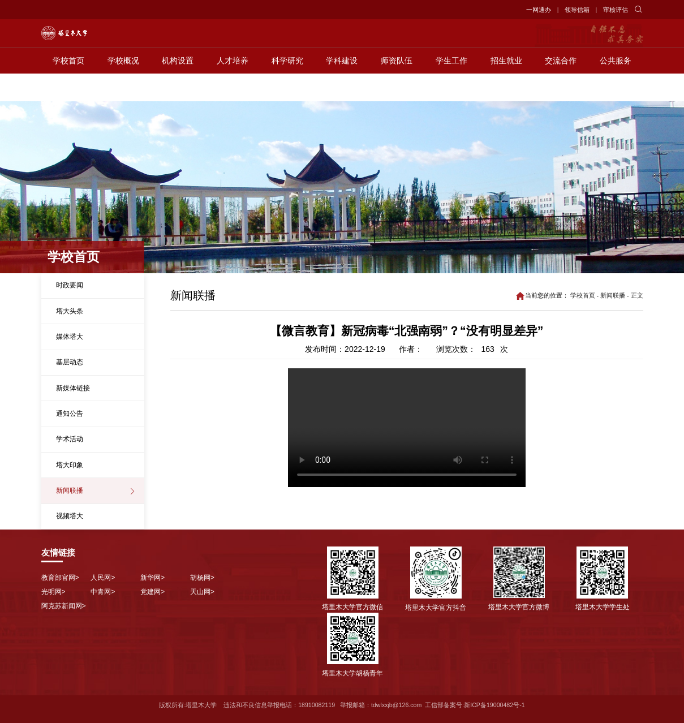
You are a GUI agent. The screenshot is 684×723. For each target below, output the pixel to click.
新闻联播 (69, 490)
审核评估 (615, 9)
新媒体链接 (73, 388)
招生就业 (506, 88)
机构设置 (177, 88)
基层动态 (69, 362)
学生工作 (451, 88)
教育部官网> (60, 578)
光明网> (53, 592)
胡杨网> (202, 578)
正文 (637, 295)
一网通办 (538, 9)
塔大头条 (69, 311)
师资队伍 (396, 88)
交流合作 (561, 88)
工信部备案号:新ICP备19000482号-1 (474, 705)
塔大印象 (69, 465)
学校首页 (68, 88)
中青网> (103, 592)
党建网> (152, 592)
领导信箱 (577, 9)
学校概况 (123, 88)
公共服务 (615, 88)
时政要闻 (69, 285)
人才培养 (232, 88)
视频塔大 (69, 516)
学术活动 (69, 439)
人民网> (103, 578)
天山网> (202, 592)
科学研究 (287, 88)
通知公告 (69, 414)
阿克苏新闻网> (63, 606)
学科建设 (342, 88)
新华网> (152, 578)
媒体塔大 (69, 337)
